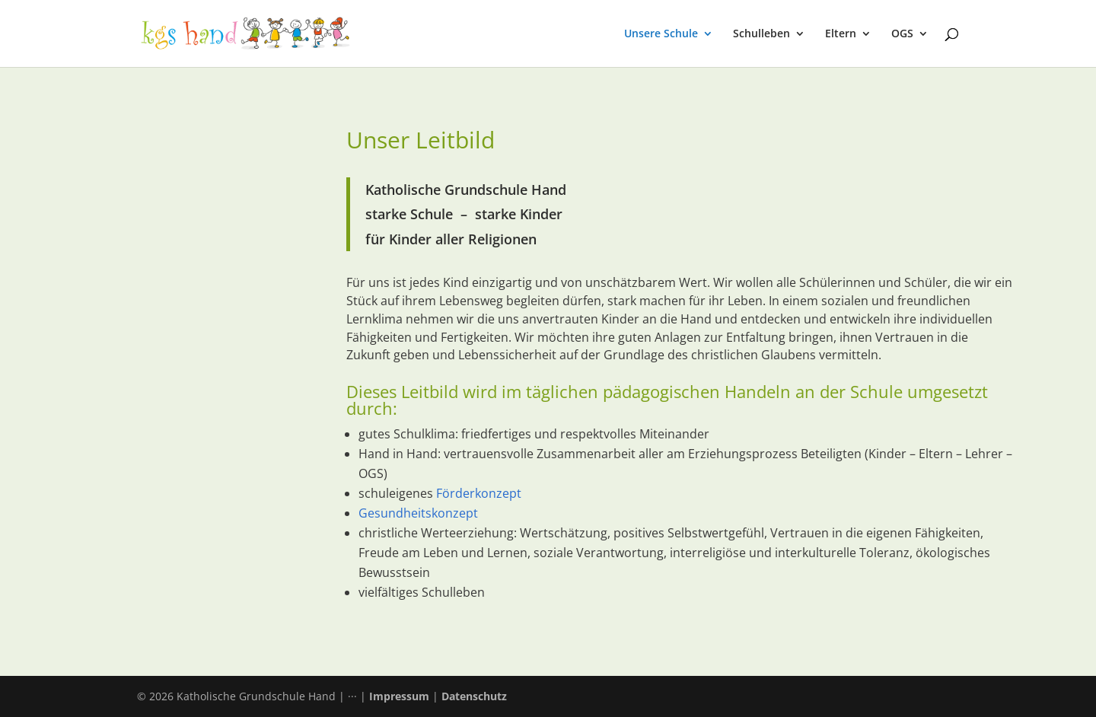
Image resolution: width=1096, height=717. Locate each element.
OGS (902, 34)
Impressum (399, 696)
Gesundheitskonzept (418, 513)
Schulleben (761, 34)
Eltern (840, 34)
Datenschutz (474, 696)
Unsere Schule (661, 34)
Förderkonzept (478, 493)
